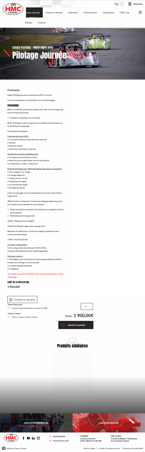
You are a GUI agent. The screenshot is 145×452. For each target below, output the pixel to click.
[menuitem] (33, 12)
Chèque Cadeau (14, 313)
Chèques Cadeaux (109, 422)
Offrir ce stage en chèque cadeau (24, 317)
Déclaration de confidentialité (133, 448)
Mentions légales (89, 448)
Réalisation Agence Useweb (14, 448)
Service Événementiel (36, 422)
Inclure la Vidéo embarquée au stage (29, 308)
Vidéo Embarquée (15, 304)
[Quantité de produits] (87, 306)
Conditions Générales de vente (109, 448)
